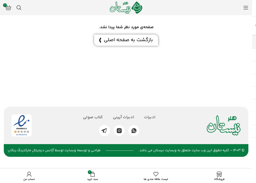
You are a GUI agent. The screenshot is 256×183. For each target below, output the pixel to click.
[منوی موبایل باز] (246, 8)
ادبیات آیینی (123, 117)
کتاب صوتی (93, 117)
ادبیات (149, 117)
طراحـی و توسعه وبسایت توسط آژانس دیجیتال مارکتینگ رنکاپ (54, 150)
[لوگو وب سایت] (126, 8)
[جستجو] (19, 8)
